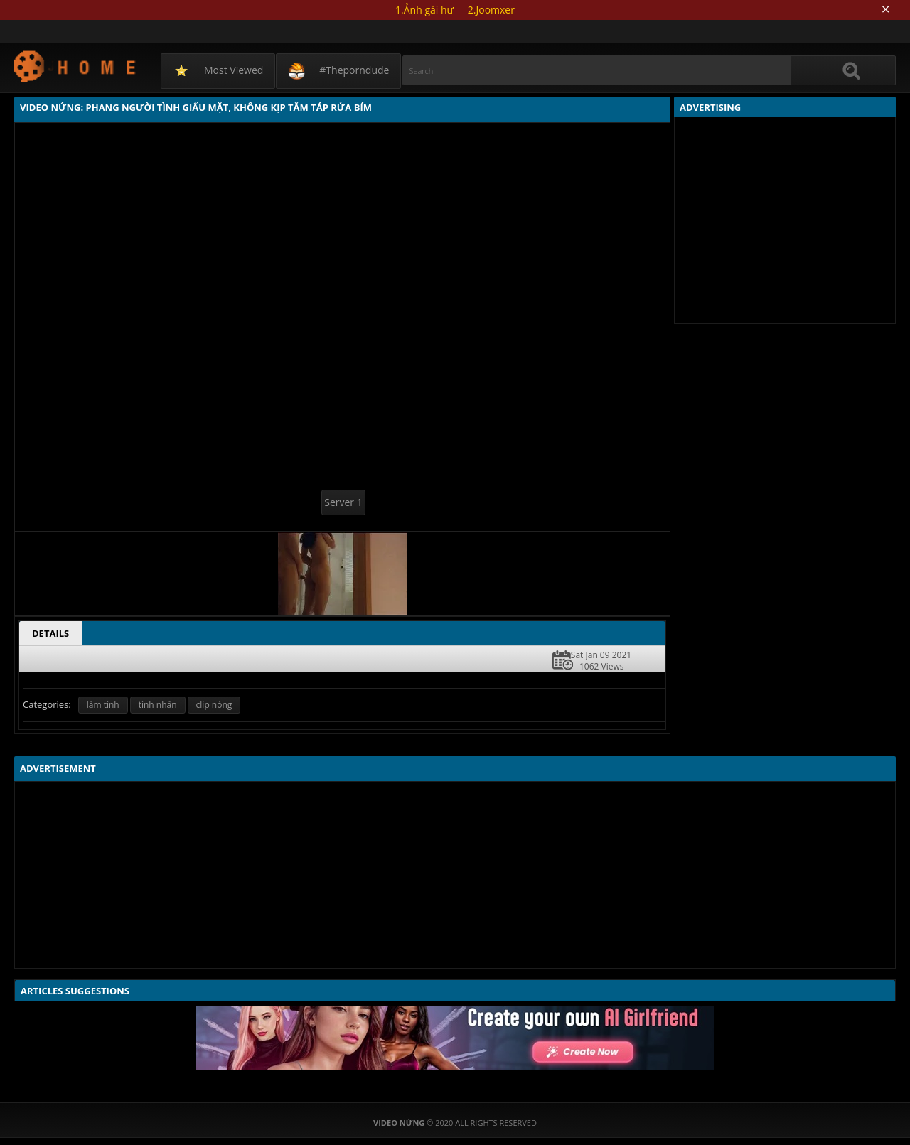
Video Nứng (75, 66)
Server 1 (343, 502)
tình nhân (158, 705)
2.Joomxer (491, 9)
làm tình (103, 705)
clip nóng (214, 705)
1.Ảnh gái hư (424, 9)
